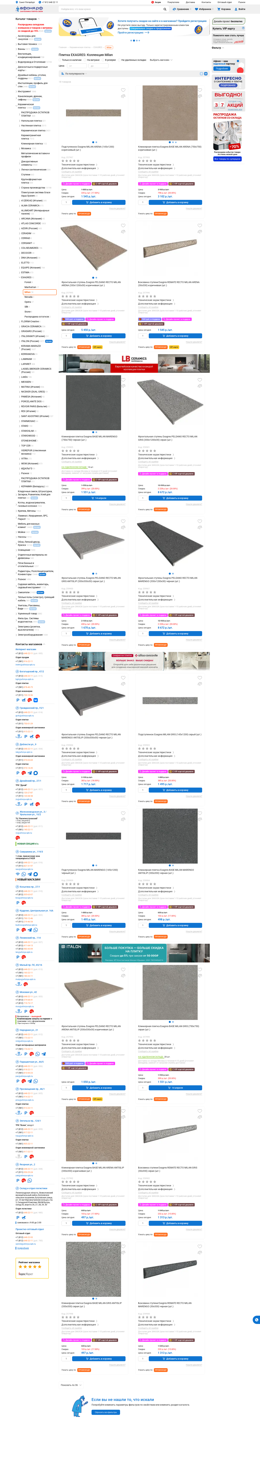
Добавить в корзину (99, 202)
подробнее (23, 1248)
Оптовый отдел (225, 2)
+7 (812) (29, 653)
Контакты (206, 2)
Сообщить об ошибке (72, 172)
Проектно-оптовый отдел (30, 1229)
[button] (93, 142)
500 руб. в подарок (74, 319)
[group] (93, 112)
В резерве (110, 60)
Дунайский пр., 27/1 (30, 780)
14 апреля (99, 498)
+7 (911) (24, 695)
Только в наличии (71, 60)
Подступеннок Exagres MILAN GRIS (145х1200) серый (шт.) (169, 734)
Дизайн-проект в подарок (77, 184)
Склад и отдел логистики (33, 1188)
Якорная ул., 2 (27, 1164)
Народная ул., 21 (29, 1030)
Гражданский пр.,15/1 (32, 708)
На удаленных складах (133, 60)
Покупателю (173, 2)
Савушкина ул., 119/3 (31, 851)
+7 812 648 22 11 (48, 2)
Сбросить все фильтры (106, 1412)
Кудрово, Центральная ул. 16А (36, 910)
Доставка (190, 2)
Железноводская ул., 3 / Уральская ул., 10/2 (33, 813)
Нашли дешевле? (117, 208)
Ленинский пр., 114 (30, 937)
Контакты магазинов (30, 644)
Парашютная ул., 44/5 (32, 1061)
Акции (156, 2)
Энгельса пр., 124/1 (30, 1120)
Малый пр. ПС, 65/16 (31, 965)
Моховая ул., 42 (28, 992)
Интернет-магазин (26, 649)
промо (49, 341)
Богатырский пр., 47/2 (32, 671)
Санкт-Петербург (25, 2)
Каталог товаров (28, 19)
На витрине (93, 60)
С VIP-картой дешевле (106, 184)
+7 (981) (24, 661)
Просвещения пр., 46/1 (32, 1089)
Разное (241, 2)
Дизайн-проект (228, 21)
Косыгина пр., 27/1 (30, 886)
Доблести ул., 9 (28, 744)
